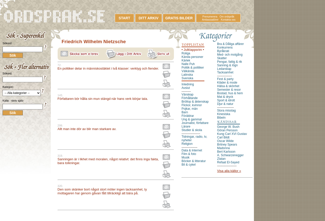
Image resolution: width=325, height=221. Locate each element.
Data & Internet (192, 150)
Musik (185, 157)
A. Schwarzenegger (230, 155)
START (124, 18)
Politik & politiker (193, 67)
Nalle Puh (188, 64)
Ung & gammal (192, 119)
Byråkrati (223, 51)
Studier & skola (192, 130)
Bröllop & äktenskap (195, 101)
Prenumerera (209, 16)
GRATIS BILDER (179, 18)
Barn (185, 112)
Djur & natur (225, 104)
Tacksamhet (225, 72)
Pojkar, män (190, 108)
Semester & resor (229, 89)
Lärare (186, 126)
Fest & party (225, 79)
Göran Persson (227, 130)
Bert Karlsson (226, 151)
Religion (187, 144)
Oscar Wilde (225, 141)
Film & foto (189, 154)
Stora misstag (226, 110)
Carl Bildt (223, 137)
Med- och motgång (229, 54)
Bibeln (221, 117)
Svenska (187, 78)
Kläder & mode (227, 82)
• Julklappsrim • (193, 50)
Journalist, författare (195, 123)
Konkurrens (225, 47)
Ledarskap (224, 69)
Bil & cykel (189, 164)
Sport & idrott (226, 100)
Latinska (187, 74)
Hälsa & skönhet (228, 86)
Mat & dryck (225, 97)
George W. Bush (228, 127)
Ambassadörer (210, 19)
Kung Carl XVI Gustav (232, 134)
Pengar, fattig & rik (229, 62)
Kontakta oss (228, 19)
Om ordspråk (227, 16)
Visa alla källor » (229, 171)
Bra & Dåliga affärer (230, 44)
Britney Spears (227, 144)
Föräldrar (188, 116)
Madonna (223, 148)
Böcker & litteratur (194, 161)
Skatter (222, 58)
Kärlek (186, 60)
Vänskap (187, 94)
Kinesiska (223, 114)
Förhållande (190, 98)
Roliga (186, 53)
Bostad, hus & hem (230, 93)
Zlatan (221, 159)
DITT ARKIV (148, 18)
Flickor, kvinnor (192, 105)
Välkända (188, 71)
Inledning (188, 84)
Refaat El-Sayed (228, 162)
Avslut (186, 88)
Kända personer (192, 57)
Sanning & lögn (227, 65)
